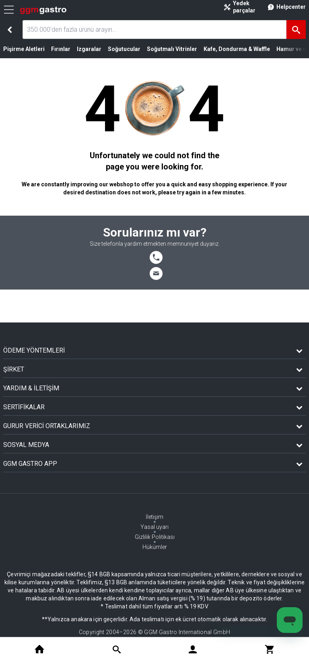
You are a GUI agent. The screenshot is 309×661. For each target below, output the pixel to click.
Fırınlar (60, 49)
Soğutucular (124, 49)
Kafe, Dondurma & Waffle (237, 49)
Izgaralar (89, 49)
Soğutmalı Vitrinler (172, 49)
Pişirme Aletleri (24, 49)
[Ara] (296, 29)
